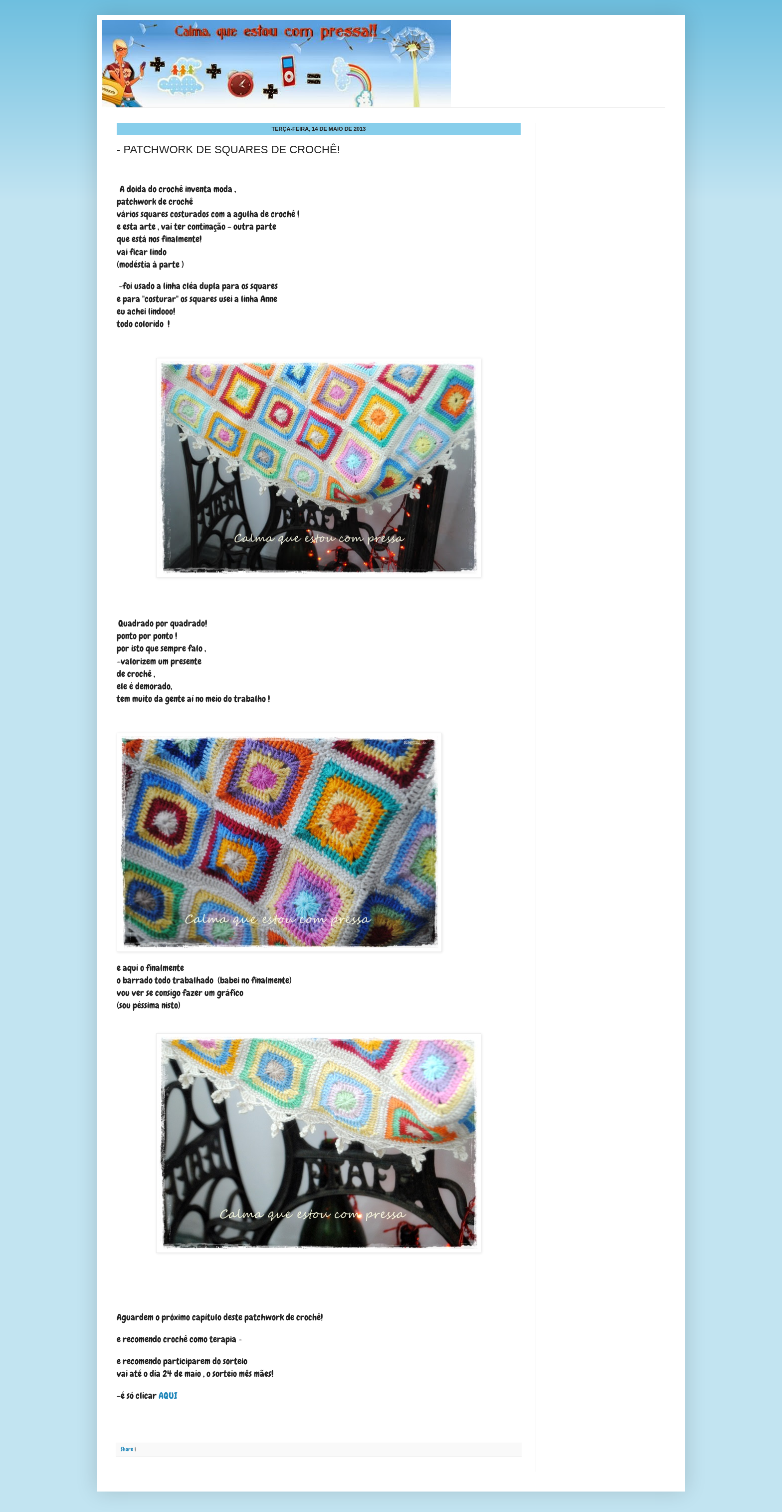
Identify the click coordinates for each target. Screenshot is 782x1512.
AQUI (168, 1395)
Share (127, 1449)
